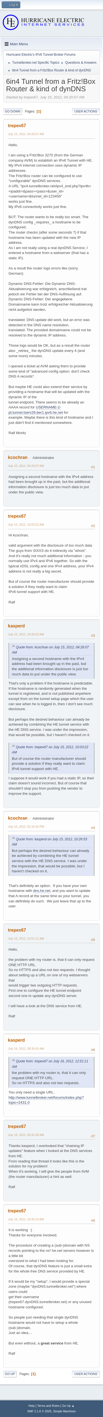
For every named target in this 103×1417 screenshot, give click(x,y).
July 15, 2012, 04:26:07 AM (26, 465)
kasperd (16, 626)
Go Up (10, 1374)
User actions (85, 111)
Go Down (12, 111)
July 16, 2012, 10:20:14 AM (26, 1219)
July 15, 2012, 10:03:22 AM (26, 524)
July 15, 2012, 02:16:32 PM (26, 826)
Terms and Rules (48, 1405)
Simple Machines (64, 1411)
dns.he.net (41, 891)
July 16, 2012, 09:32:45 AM (26, 1135)
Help (32, 1405)
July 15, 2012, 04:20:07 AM (26, 134)
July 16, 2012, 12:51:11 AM (26, 938)
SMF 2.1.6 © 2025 (39, 1411)
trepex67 (17, 125)
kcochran (17, 457)
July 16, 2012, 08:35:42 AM (26, 1048)
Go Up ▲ (68, 1405)
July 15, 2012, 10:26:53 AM (26, 634)
